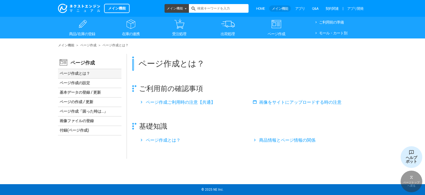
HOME (260, 8)
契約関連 (332, 8)
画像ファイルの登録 (77, 121)
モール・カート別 (333, 33)
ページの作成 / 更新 (76, 102)
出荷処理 (228, 34)
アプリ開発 (355, 8)
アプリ (300, 8)
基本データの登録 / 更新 (80, 92)
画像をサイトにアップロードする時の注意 (300, 102)
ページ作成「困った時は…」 (84, 111)
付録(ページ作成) (74, 130)
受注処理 (179, 34)
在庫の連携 (131, 34)
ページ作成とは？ (163, 140)
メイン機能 (175, 8)
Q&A (315, 8)
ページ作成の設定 (75, 83)
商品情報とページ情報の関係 (287, 140)
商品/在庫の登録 (82, 34)
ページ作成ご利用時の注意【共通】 (180, 102)
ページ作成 (276, 34)
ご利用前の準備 (331, 22)
